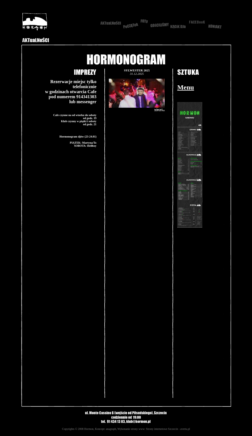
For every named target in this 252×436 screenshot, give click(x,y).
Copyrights (68, 428)
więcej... (159, 109)
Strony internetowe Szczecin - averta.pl (168, 428)
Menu (185, 87)
